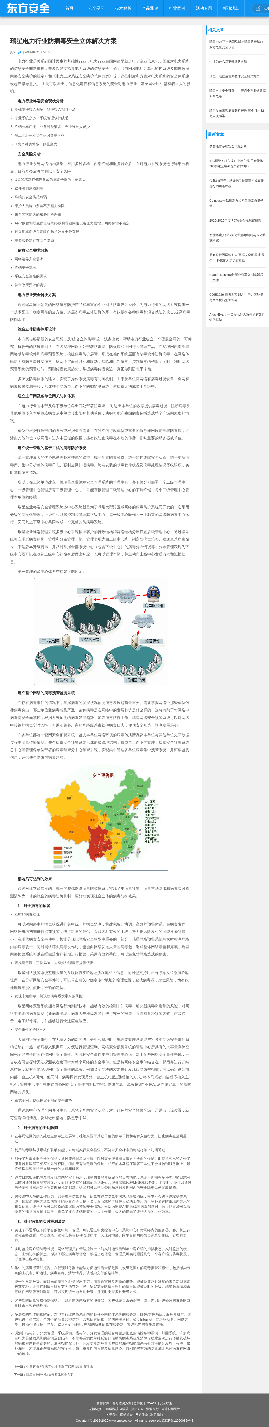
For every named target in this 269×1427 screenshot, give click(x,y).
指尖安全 (137, 1409)
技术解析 (123, 8)
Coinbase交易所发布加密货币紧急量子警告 (236, 203)
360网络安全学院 (116, 1409)
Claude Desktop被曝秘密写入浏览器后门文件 (236, 277)
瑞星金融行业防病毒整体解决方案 (49, 1375)
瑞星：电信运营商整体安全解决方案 (234, 76)
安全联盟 (166, 1403)
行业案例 (177, 8)
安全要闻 (96, 8)
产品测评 (150, 8)
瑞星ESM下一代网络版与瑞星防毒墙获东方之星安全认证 (236, 44)
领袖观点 (231, 8)
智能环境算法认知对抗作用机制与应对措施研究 (237, 237)
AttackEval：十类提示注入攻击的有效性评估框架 (237, 317)
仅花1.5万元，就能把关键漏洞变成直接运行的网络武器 (236, 183)
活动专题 (204, 8)
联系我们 (156, 1415)
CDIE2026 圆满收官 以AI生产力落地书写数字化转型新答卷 (236, 297)
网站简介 (126, 1415)
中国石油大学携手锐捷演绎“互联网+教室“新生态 (59, 1366)
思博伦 (138, 1403)
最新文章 (216, 134)
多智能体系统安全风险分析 (228, 146)
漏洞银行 (152, 1409)
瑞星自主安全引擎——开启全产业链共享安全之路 (237, 93)
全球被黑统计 (170, 1409)
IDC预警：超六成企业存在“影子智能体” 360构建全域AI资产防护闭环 (236, 163)
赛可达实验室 (121, 1403)
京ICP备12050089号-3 (177, 1420)
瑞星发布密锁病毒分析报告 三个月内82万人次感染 (236, 113)
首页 (69, 8)
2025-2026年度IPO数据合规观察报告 (235, 220)
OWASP (151, 1403)
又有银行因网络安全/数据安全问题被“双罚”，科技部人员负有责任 (237, 257)
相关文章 (216, 30)
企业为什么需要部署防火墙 (228, 61)
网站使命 (141, 1415)
